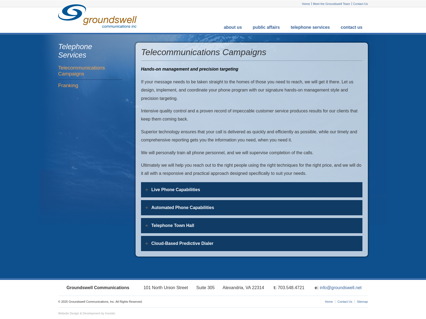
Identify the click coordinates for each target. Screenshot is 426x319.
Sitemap (362, 301)
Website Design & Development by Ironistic (86, 313)
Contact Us (360, 3)
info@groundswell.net (341, 287)
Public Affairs (266, 27)
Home (306, 3)
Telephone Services (310, 27)
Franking (68, 85)
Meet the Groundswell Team (331, 3)
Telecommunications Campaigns (81, 71)
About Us (233, 27)
